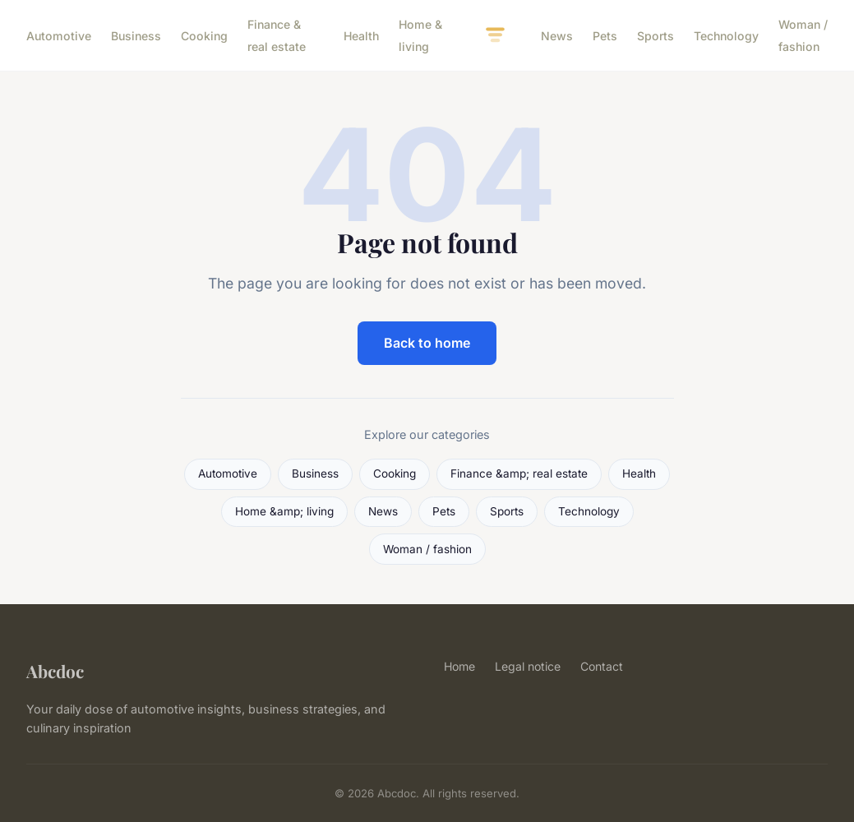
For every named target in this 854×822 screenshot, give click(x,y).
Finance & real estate (276, 35)
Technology (726, 36)
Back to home (427, 343)
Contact (601, 666)
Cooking (204, 36)
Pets (605, 36)
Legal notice (528, 666)
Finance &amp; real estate (519, 473)
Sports (655, 36)
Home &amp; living (284, 511)
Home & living (420, 35)
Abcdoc (55, 670)
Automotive (58, 36)
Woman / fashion (803, 35)
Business (136, 36)
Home (459, 666)
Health (361, 36)
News (557, 36)
